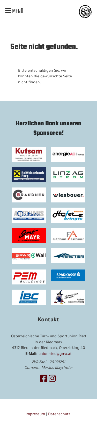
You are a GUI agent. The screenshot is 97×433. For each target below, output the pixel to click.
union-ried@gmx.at (55, 354)
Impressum (35, 415)
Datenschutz (59, 415)
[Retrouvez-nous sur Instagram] (52, 380)
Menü (14, 11)
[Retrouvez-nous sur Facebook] (43, 380)
